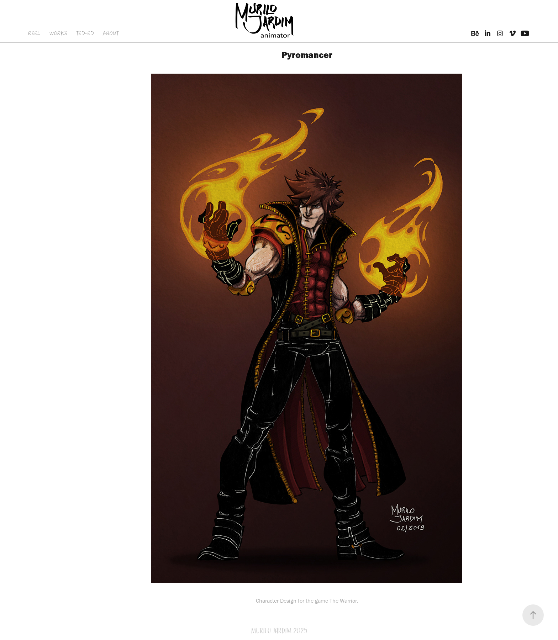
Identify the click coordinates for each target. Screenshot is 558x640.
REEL (34, 33)
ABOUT (110, 33)
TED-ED (85, 33)
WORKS (58, 33)
